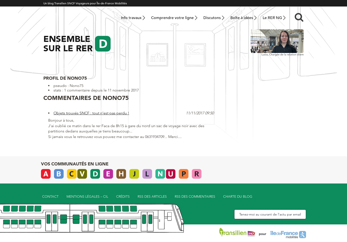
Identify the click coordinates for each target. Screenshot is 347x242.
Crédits (123, 196)
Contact (50, 196)
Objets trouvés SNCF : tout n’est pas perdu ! (91, 113)
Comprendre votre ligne (172, 17)
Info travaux (131, 17)
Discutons (212, 17)
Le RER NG (272, 17)
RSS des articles (152, 196)
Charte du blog (237, 196)
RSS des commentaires (195, 196)
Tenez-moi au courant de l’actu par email (270, 214)
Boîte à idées (241, 17)
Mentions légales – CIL (87, 196)
